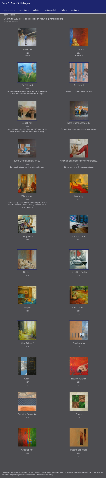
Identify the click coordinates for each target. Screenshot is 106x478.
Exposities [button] (24, 10)
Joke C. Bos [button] (9, 10)
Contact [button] (75, 10)
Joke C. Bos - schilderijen (16, 3)
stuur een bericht (11, 21)
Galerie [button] (37, 10)
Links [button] (64, 10)
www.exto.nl (26, 472)
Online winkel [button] (51, 10)
